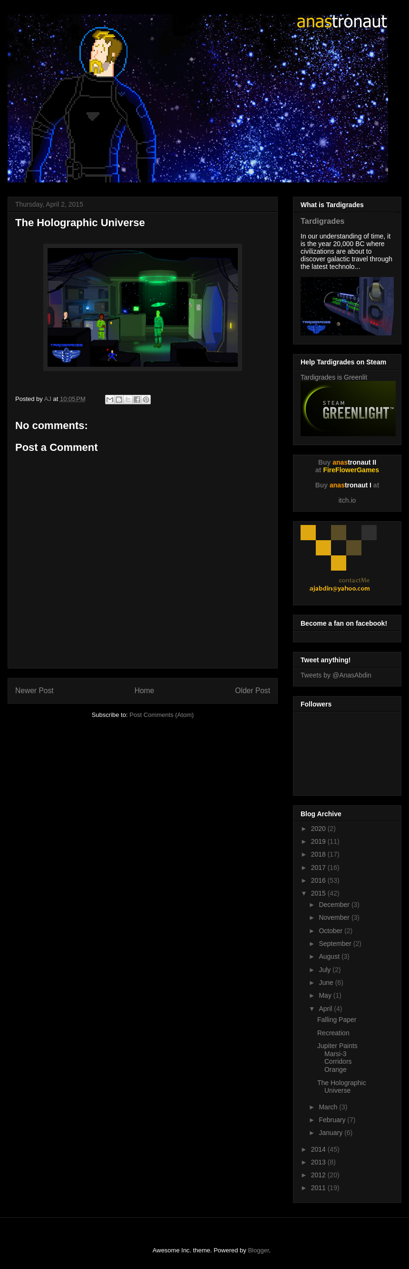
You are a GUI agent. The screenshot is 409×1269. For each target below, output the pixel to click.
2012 (319, 1175)
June (327, 982)
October (331, 931)
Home (145, 691)
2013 (319, 1162)
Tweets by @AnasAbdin (336, 675)
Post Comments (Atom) (161, 714)
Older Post (252, 691)
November (335, 917)
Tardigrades (322, 221)
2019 (319, 841)
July (325, 969)
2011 (319, 1188)
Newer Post (34, 691)
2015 (319, 893)
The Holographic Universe (341, 1087)
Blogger (258, 1250)
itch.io (347, 500)
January (331, 1132)
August (330, 956)
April (326, 1008)
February (333, 1120)
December (335, 904)
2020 (319, 828)
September (336, 943)
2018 (319, 854)
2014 (319, 1149)
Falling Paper (337, 1019)
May (326, 995)
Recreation (333, 1033)
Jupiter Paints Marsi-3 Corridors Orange (337, 1057)
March (329, 1107)
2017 (319, 867)
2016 (319, 880)
